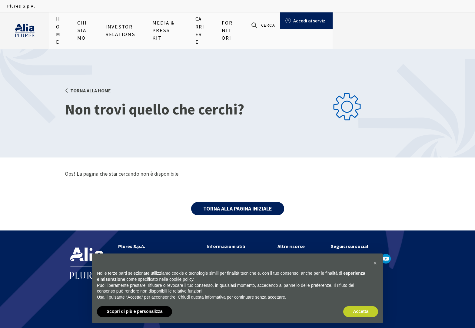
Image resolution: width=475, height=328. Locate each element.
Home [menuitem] (61, 24)
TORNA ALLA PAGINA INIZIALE (237, 208)
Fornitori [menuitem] (269, 24)
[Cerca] (399, 24)
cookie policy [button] (181, 279)
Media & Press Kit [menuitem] (192, 24)
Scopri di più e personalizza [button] (134, 311)
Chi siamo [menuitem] (91, 24)
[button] (375, 263)
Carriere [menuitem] (235, 24)
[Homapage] (24, 24)
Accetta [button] (360, 311)
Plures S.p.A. (21, 6)
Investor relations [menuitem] (137, 24)
